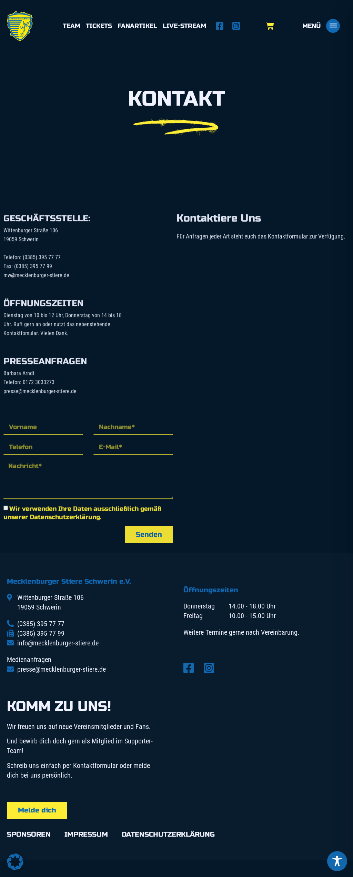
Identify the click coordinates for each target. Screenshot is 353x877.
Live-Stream (184, 26)
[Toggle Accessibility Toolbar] (337, 861)
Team (71, 26)
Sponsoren (29, 834)
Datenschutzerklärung (168, 834)
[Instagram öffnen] (238, 26)
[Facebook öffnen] (221, 26)
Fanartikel (137, 26)
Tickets (99, 26)
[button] (15, 862)
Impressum (86, 834)
